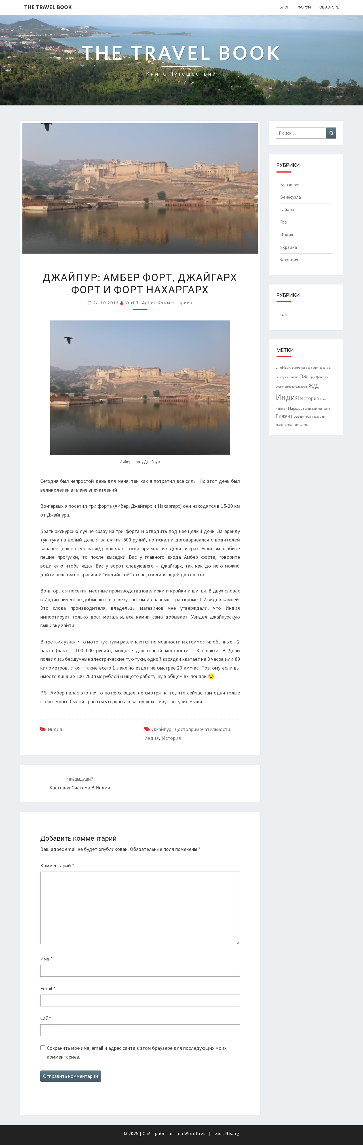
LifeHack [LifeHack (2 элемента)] (283, 367)
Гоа (283, 222)
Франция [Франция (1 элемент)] (293, 424)
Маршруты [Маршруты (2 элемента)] (297, 408)
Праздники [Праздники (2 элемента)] (301, 416)
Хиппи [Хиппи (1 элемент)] (304, 424)
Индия (55, 729)
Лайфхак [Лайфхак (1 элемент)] (281, 409)
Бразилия (289, 184)
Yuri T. (132, 302)
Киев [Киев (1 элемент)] (323, 399)
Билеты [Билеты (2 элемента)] (298, 367)
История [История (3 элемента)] (309, 398)
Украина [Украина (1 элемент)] (281, 424)
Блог (284, 7)
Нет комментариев (170, 302)
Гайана (287, 209)
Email (48, 988)
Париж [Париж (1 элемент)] (326, 409)
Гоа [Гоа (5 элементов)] (303, 376)
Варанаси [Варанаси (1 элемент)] (325, 367)
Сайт (45, 1018)
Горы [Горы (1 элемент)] (312, 377)
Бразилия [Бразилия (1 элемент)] (312, 367)
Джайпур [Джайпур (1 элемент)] (322, 377)
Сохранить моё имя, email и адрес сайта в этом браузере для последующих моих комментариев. (137, 1052)
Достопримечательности (202, 729)
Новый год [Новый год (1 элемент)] (315, 409)
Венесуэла (290, 197)
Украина (288, 247)
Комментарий (57, 865)
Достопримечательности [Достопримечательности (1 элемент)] (292, 386)
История (171, 738)
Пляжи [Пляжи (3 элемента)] (283, 416)
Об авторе (329, 7)
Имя (46, 958)
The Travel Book (48, 6)
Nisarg (232, 1133)
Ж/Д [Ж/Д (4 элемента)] (314, 385)
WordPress (196, 1133)
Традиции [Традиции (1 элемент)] (318, 417)
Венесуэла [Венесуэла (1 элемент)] (282, 377)
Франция (289, 259)
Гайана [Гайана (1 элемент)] (294, 377)
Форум (304, 7)
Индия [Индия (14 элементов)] (287, 397)
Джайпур (161, 729)
